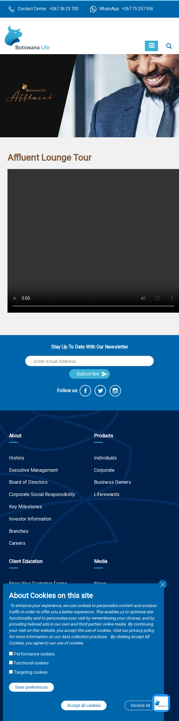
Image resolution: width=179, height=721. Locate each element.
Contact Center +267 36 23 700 (48, 8)
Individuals (105, 458)
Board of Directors (28, 482)
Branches (18, 531)
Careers (17, 543)
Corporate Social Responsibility (42, 494)
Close (162, 584)
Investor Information (30, 519)
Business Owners (112, 482)
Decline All (140, 705)
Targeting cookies (31, 672)
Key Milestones (25, 506)
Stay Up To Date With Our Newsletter (89, 347)
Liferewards (106, 494)
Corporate (104, 470)
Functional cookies (31, 663)
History (16, 458)
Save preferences (31, 687)
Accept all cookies (84, 705)
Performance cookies (34, 654)
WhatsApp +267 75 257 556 (126, 8)
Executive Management (33, 470)
